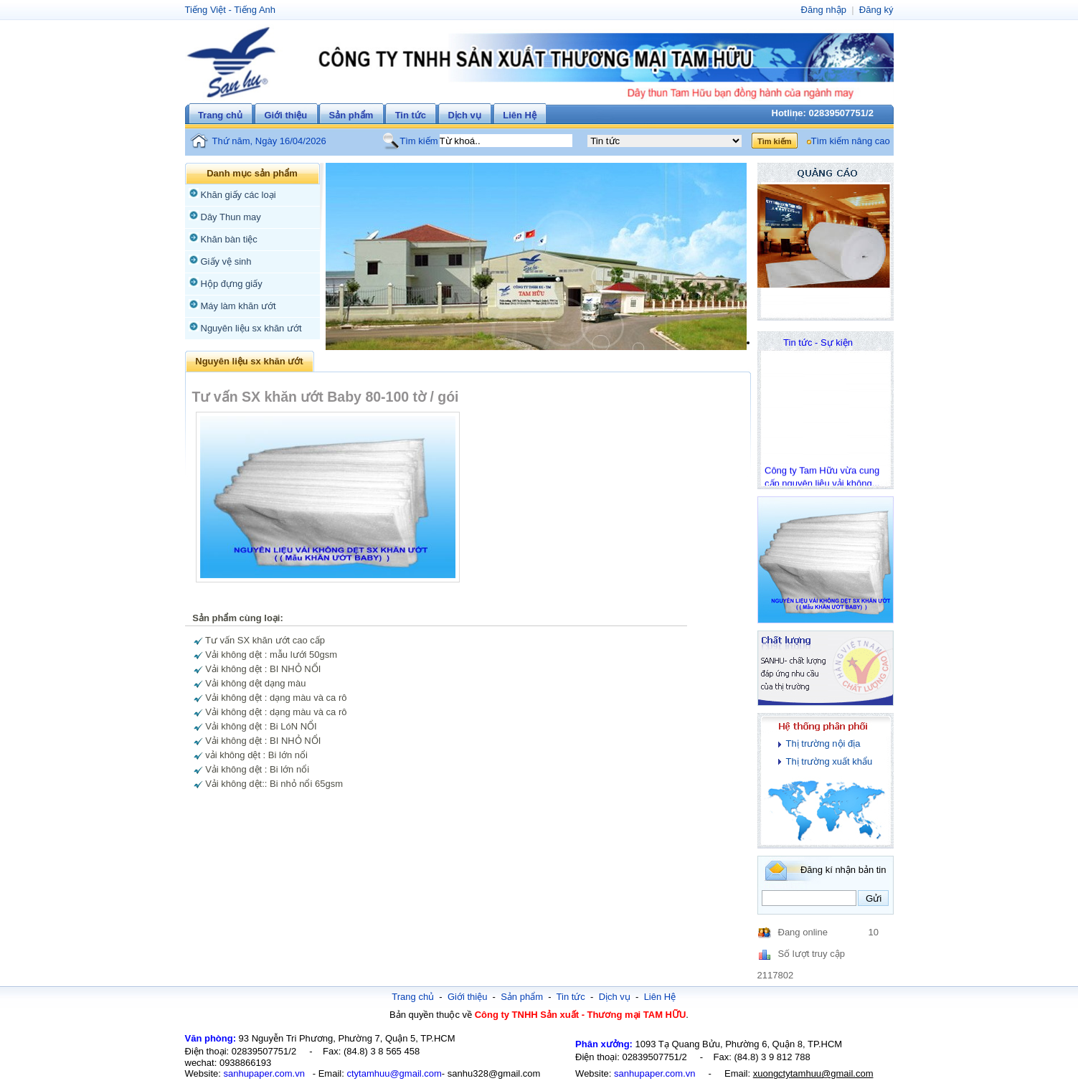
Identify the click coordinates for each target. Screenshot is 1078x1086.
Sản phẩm (351, 115)
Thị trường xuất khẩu (829, 761)
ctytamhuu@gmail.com (393, 1073)
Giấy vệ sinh (226, 261)
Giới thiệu (285, 115)
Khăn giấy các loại (238, 194)
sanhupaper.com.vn (263, 1073)
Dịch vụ (464, 115)
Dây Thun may (231, 217)
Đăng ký (876, 9)
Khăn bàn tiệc (229, 239)
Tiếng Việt (205, 9)
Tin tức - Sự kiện (818, 342)
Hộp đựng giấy (232, 283)
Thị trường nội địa (823, 743)
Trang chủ (220, 115)
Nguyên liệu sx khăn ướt (251, 328)
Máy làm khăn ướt (238, 306)
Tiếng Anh (254, 9)
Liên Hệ (519, 115)
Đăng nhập (823, 9)
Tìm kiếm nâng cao (850, 141)
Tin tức (410, 115)
